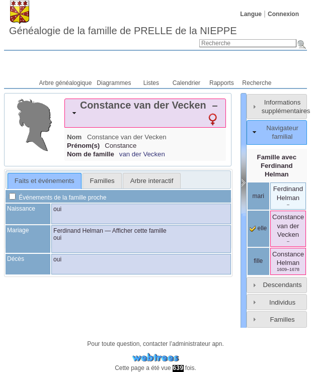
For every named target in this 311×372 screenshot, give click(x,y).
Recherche (256, 82)
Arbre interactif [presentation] (152, 180)
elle (258, 228)
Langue (251, 14)
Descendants (282, 285)
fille (258, 260)
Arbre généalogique (65, 82)
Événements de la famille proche (57, 197)
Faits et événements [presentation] (44, 180)
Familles (282, 319)
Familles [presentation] (102, 180)
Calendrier (186, 82)
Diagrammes (114, 82)
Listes (151, 82)
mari (258, 196)
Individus (282, 302)
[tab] (145, 113)
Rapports (221, 82)
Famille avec (276, 165)
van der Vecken (142, 154)
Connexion (283, 14)
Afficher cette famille (139, 230)
